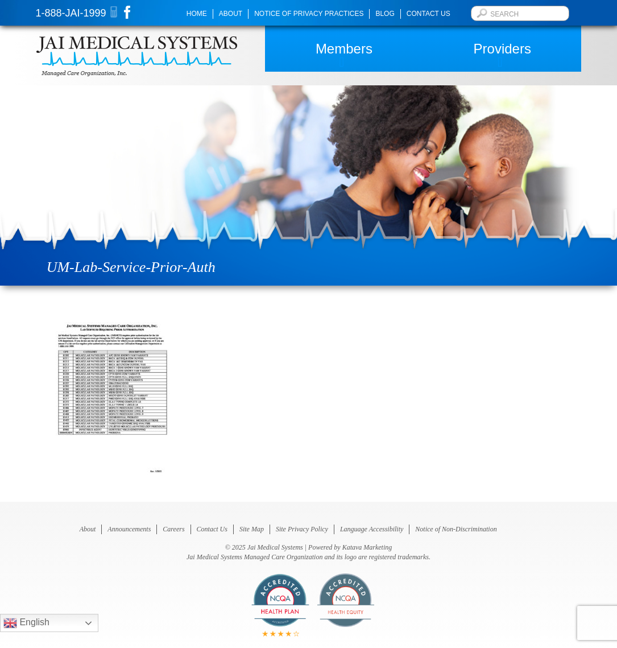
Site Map (251, 529)
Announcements (129, 529)
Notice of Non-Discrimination (455, 529)
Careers (173, 529)
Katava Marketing (367, 547)
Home (197, 14)
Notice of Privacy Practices (308, 14)
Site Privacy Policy (302, 529)
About (230, 14)
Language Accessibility (371, 529)
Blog (384, 14)
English (26, 623)
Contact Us (428, 14)
